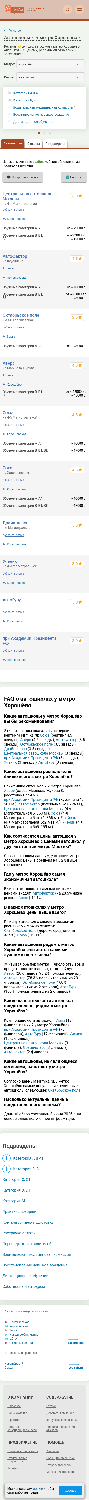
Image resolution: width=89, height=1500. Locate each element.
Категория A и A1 (26, 93)
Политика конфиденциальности (22, 1428)
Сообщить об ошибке (60, 1458)
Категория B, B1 (25, 100)
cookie (38, 1488)
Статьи (51, 1406)
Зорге (11, 336)
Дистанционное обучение (33, 122)
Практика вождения (20, 1211)
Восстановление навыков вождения (41, 114)
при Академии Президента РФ (31, 758)
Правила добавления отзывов (60, 1428)
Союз (8, 412)
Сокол (9, 1367)
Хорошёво (14, 384)
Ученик (10, 561)
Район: (9, 77)
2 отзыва (9, 268)
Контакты (52, 1451)
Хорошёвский (14, 1363)
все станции (76, 1342)
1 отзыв (8, 375)
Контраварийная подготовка (28, 1222)
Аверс (9, 363)
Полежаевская (17, 277)
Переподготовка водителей (26, 1243)
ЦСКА (11, 1338)
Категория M (13, 1201)
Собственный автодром (23, 1286)
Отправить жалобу (58, 1465)
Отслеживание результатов (17, 1460)
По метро (14, 30)
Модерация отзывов (60, 1472)
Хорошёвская (17, 218)
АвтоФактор (15, 256)
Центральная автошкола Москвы (34, 753)
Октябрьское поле (21, 315)
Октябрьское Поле (19, 1343)
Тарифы (12, 1468)
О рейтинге (14, 1420)
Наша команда (17, 1413)
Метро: (9, 64)
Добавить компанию (60, 1413)
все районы (76, 1366)
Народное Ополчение (21, 1334)
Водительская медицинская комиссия (43, 107)
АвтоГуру (12, 599)
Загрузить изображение (62, 1420)
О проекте (14, 1406)
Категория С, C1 (16, 1179)
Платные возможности (22, 1451)
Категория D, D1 (16, 1190)
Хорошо (70, 1490)
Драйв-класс (15, 522)
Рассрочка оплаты (19, 1233)
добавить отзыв (13, 209)
